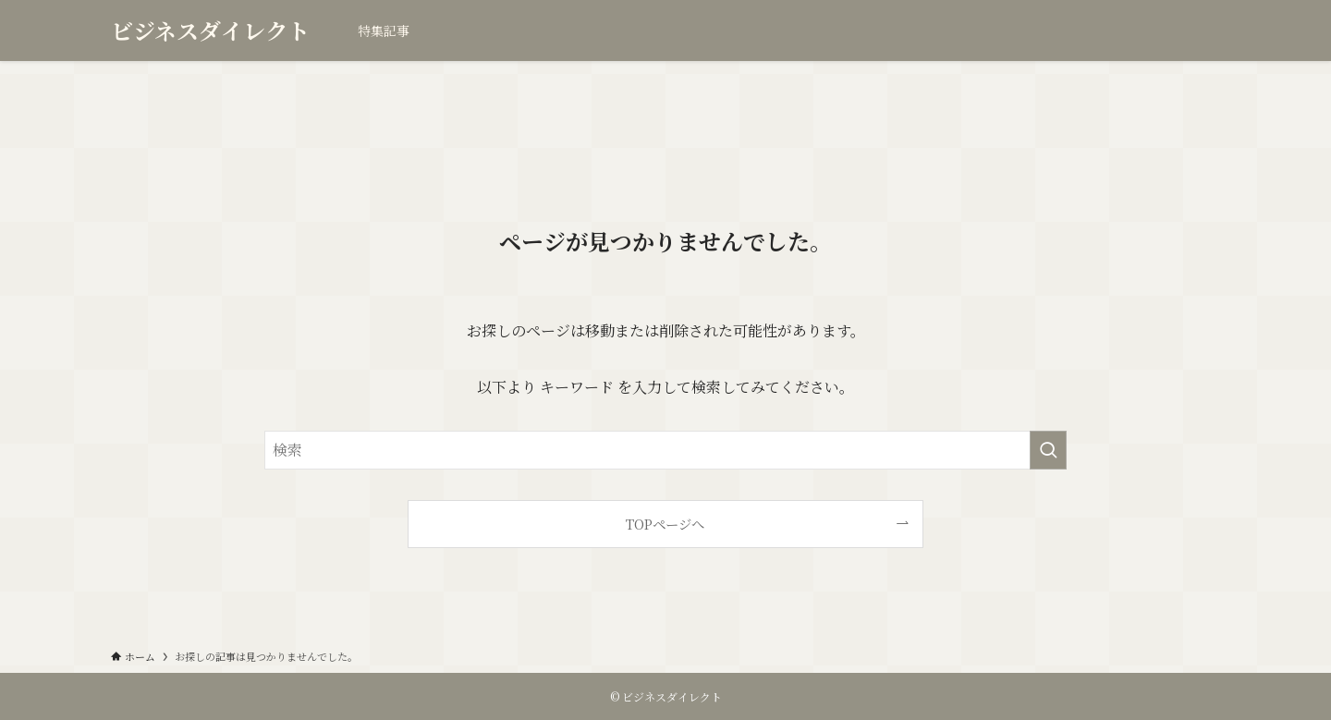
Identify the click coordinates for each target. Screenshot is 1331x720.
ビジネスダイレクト (210, 30)
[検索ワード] (665, 450)
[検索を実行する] (1048, 450)
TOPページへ (665, 523)
